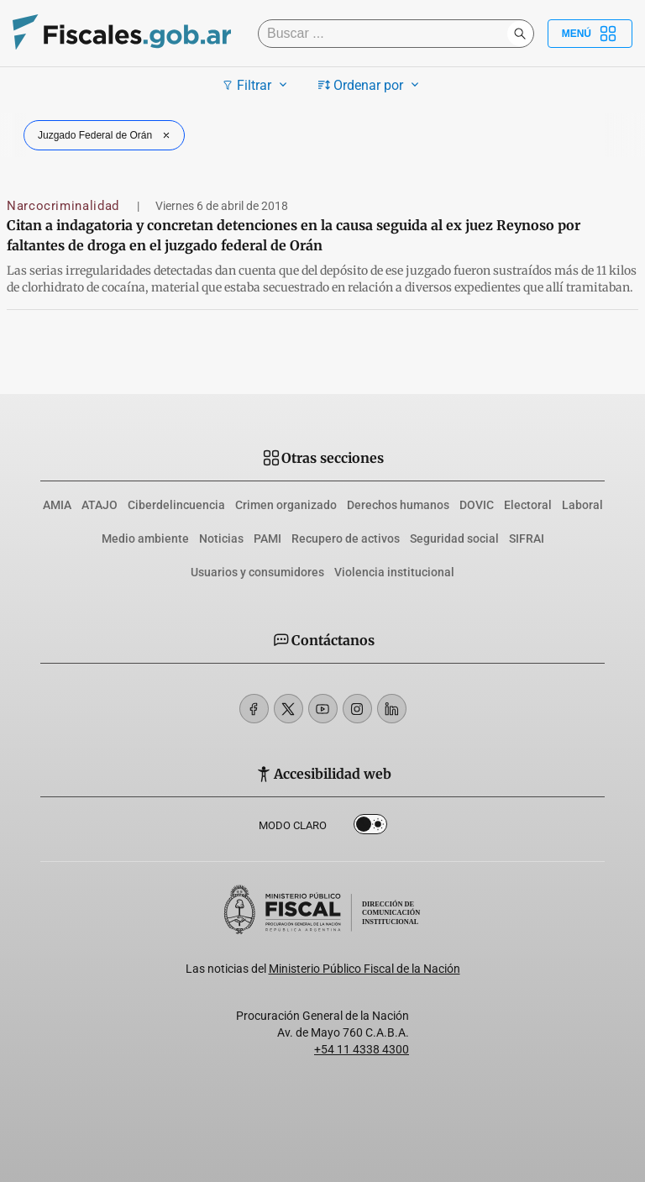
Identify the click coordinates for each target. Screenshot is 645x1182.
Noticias (221, 538)
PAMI (267, 538)
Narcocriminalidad (65, 205)
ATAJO (99, 505)
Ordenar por (370, 84)
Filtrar (256, 84)
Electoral (528, 505)
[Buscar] (386, 33)
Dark (370, 827)
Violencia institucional (394, 572)
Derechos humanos (398, 505)
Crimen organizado (286, 505)
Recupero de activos (345, 538)
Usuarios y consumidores (257, 572)
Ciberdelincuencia (176, 505)
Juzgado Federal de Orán (106, 135)
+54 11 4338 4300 (361, 1049)
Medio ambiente (145, 538)
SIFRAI (526, 538)
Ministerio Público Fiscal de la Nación (364, 968)
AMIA (57, 505)
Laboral (582, 505)
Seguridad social (454, 538)
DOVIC (476, 505)
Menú (590, 34)
